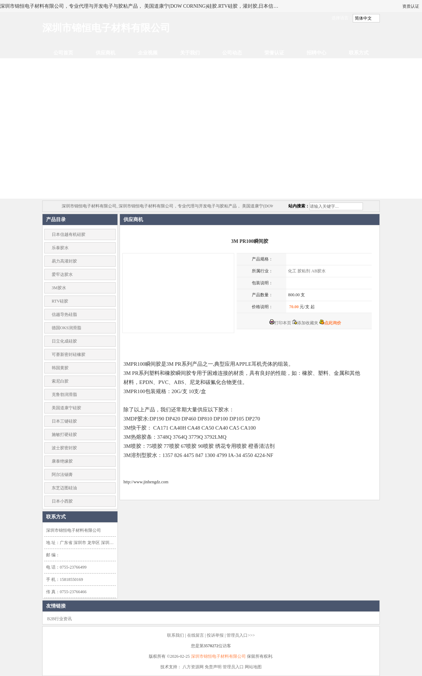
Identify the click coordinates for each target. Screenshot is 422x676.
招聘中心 (316, 52)
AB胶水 (318, 271)
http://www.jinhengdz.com (145, 481)
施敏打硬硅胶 (64, 434)
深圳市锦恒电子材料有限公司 (218, 656)
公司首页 (63, 52)
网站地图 (253, 666)
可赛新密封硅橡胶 (68, 354)
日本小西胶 (62, 501)
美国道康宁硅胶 (66, 407)
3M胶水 (59, 287)
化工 (292, 271)
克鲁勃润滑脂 (64, 394)
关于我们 (190, 52)
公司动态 (232, 52)
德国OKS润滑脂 (66, 327)
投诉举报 (215, 635)
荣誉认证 (274, 52)
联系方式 (359, 52)
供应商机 (105, 52)
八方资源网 (193, 666)
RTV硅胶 (60, 301)
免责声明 (213, 666)
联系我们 (175, 635)
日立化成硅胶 (64, 341)
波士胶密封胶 (64, 447)
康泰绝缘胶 (62, 461)
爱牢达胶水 (62, 274)
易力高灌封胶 (64, 261)
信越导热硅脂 (64, 314)
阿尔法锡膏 (62, 474)
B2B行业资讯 (59, 618)
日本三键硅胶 (64, 421)
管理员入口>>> (240, 635)
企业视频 (148, 52)
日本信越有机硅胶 (68, 234)
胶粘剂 (304, 271)
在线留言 (195, 635)
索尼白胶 (60, 381)
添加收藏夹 (305, 322)
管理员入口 (233, 666)
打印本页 (280, 322)
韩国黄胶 (60, 367)
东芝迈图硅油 (64, 487)
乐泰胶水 (60, 247)
